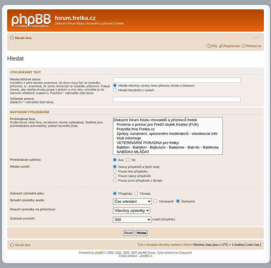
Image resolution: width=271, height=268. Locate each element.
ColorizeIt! (185, 252)
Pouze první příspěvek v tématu (138, 180)
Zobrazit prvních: (22, 218)
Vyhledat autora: (22, 98)
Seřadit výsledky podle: (27, 200)
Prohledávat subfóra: (25, 159)
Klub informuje (168, 138)
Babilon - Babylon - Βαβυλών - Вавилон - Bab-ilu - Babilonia (168, 147)
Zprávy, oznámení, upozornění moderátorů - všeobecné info (168, 133)
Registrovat (232, 46)
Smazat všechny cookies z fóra (168, 244)
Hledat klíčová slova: (25, 79)
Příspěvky (122, 193)
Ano (118, 160)
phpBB (99, 252)
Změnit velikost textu (257, 36)
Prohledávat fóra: (23, 119)
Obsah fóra (23, 38)
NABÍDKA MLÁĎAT (168, 152)
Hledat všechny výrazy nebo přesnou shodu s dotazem (154, 85)
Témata (142, 193)
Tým (140, 244)
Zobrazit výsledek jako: (27, 193)
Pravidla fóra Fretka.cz (168, 129)
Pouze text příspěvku (130, 171)
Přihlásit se (253, 46)
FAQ (214, 46)
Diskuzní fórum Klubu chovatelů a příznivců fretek (168, 120)
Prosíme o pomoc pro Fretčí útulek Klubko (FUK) (168, 124)
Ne (131, 160)
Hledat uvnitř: (20, 166)
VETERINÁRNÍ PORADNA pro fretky (168, 143)
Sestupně (185, 201)
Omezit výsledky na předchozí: (33, 209)
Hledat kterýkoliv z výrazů (133, 90)
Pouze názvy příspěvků (132, 176)
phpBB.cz (146, 255)
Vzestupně (163, 201)
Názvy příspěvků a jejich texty (136, 166)
